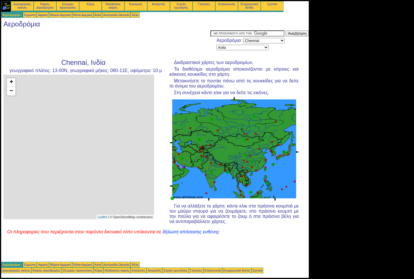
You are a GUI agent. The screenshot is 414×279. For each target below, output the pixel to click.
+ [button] (11, 82)
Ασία (98, 15)
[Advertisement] (105, 43)
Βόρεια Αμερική (60, 15)
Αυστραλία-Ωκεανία (116, 15)
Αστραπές (158, 4)
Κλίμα (90, 4)
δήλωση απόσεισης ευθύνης (191, 231)
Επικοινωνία (226, 4)
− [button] (11, 91)
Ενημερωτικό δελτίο (249, 5)
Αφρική (43, 15)
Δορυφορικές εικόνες (22, 5)
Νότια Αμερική (82, 15)
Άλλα (135, 15)
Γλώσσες (204, 4)
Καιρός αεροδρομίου (45, 5)
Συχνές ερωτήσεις (181, 5)
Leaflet (102, 217)
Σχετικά (272, 4)
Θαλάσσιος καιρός (113, 5)
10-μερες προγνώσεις (68, 5)
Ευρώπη (30, 15)
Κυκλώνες (136, 4)
